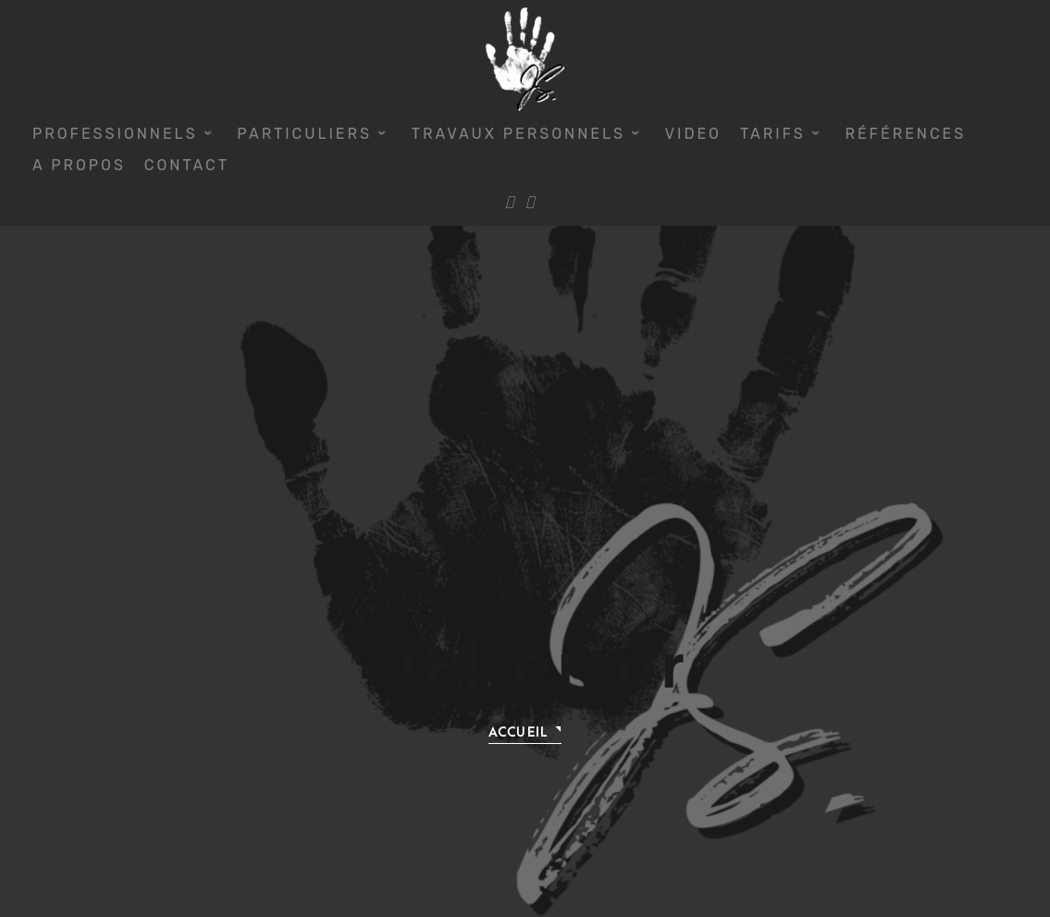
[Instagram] (529, 203)
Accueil (518, 732)
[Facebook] (509, 203)
